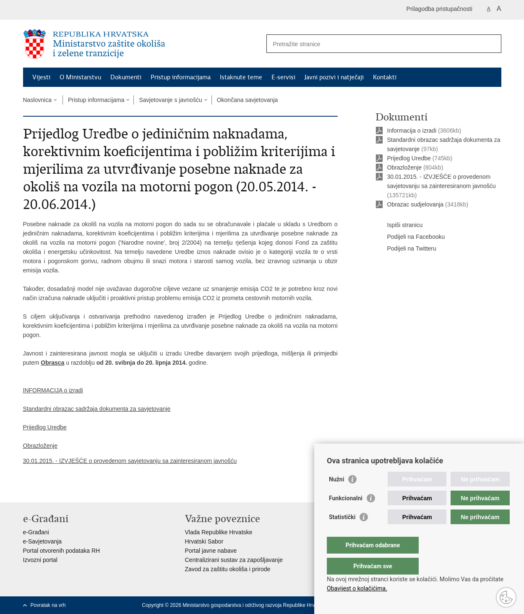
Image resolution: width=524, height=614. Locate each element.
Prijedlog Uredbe (409, 158)
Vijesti (41, 77)
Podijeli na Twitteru (405, 249)
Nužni (336, 496)
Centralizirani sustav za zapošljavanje (234, 560)
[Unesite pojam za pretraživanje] (375, 44)
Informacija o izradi (412, 130)
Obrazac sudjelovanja (415, 204)
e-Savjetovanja (42, 541)
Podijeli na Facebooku (410, 237)
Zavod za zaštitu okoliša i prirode (228, 569)
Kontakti (384, 77)
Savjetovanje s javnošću (170, 100)
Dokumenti (125, 77)
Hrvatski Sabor (204, 541)
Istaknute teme (241, 77)
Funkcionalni (345, 515)
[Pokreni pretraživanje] (492, 43)
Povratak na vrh (48, 605)
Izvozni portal (40, 560)
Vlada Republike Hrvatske (219, 532)
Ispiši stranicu (399, 225)
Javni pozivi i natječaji (334, 77)
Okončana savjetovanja (247, 100)
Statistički (342, 533)
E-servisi (283, 77)
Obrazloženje (404, 167)
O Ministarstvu (80, 77)
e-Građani (36, 532)
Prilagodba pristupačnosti (439, 8)
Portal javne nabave (211, 550)
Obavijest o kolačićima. (357, 588)
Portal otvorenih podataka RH (61, 550)
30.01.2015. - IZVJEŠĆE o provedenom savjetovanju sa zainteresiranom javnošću (130, 460)
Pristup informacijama (181, 77)
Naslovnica (37, 100)
